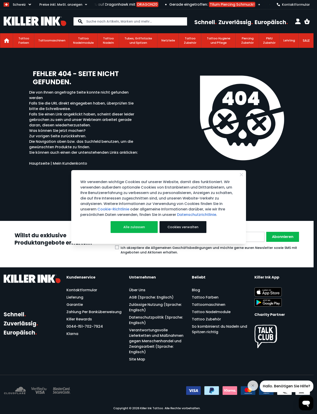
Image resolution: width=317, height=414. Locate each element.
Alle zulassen (134, 227)
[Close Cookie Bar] (241, 174)
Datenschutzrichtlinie (196, 214)
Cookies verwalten (182, 227)
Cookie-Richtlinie (113, 209)
